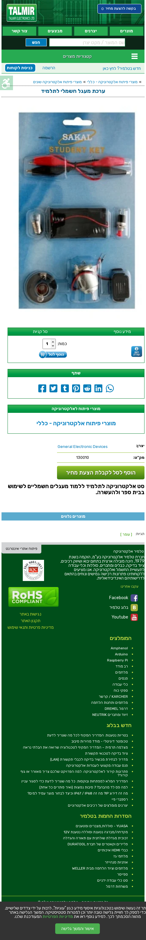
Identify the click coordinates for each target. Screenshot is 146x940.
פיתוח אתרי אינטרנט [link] (21, 549)
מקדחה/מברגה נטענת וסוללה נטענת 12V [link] (96, 832)
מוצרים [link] (126, 31)
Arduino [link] (121, 654)
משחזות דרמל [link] (117, 886)
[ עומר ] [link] (126, 534)
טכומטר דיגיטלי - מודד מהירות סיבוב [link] (99, 741)
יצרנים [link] (91, 31)
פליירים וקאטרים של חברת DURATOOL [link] (98, 844)
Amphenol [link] (119, 648)
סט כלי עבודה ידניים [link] (112, 880)
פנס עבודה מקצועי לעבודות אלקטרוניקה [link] (97, 765)
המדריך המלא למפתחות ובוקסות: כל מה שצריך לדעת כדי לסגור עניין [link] (74, 781)
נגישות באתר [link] (30, 614)
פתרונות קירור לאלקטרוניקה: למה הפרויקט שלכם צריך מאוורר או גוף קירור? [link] (74, 773)
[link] (21, 13)
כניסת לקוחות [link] (20, 67)
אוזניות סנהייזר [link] (116, 862)
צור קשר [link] (19, 31)
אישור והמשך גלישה (77, 928)
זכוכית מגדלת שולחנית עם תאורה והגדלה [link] (95, 838)
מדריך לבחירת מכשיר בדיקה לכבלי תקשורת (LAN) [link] (89, 759)
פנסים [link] (123, 678)
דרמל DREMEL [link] (116, 709)
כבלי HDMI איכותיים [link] (113, 850)
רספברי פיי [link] (120, 799)
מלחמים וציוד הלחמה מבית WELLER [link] (100, 868)
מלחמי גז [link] (120, 856)
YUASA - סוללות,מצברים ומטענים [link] (102, 826)
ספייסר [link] (122, 874)
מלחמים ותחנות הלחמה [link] (109, 702)
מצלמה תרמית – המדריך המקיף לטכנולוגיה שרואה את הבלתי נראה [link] (75, 747)
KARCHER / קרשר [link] (113, 696)
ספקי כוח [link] (121, 690)
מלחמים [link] (121, 672)
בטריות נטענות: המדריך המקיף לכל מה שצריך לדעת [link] (87, 735)
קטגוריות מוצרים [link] (77, 56)
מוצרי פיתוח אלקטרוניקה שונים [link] (57, 82)
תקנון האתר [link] (30, 620)
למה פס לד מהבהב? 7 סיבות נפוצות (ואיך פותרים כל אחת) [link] (83, 787)
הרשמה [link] (49, 67)
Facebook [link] (123, 598)
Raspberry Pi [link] (117, 660)
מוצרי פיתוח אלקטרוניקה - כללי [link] (112, 82)
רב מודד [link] (122, 666)
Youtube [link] (125, 617)
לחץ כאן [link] (122, 68)
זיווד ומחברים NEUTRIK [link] (110, 715)
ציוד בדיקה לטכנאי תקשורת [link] (106, 753)
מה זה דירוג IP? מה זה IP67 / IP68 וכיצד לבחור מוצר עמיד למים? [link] (77, 793)
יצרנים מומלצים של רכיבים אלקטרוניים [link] (98, 805)
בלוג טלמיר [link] (124, 607)
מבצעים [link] (55, 31)
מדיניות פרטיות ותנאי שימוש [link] (31, 627)
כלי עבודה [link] (120, 684)
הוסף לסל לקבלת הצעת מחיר (101, 472)
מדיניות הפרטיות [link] (58, 917)
